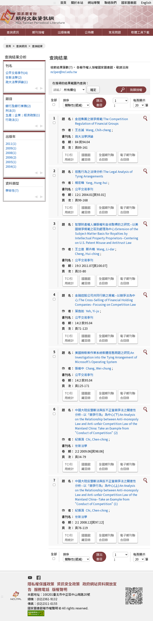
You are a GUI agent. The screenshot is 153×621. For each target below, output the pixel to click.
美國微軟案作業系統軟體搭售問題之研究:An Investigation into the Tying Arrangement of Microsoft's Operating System (106, 357)
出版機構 (64, 32)
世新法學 (81, 445)
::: (54, 2)
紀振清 (79, 439)
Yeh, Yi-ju (92, 311)
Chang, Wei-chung (98, 368)
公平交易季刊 (84, 189)
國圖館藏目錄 (86, 157)
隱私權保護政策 (41, 584)
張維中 (79, 368)
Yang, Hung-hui (96, 182)
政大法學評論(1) (17, 82)
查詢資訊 (13, 32)
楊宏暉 (79, 182)
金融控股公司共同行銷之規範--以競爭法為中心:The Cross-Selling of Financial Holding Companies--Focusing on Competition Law (105, 300)
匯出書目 (99, 102)
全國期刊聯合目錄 (106, 157)
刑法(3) (11, 110)
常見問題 (115, 32)
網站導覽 (94, 2)
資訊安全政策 (68, 584)
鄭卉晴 (90, 249)
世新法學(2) (14, 77)
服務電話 (41, 589)
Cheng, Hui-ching (87, 253)
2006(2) (11, 157)
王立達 (79, 249)
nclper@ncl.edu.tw (63, 71)
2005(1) (11, 162)
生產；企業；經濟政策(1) (23, 115)
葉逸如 (79, 311)
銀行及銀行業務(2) (18, 106)
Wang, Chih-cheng (98, 130)
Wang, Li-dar (105, 249)
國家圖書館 (128, 2)
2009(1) (11, 148)
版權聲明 (59, 589)
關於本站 (77, 2)
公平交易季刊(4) (17, 72)
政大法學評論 (84, 136)
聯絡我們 (110, 2)
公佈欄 (89, 32)
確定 (93, 89)
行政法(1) (12, 119)
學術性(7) (12, 190)
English (146, 2)
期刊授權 (38, 32)
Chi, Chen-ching (97, 439)
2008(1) (11, 152)
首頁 (63, 2)
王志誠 (79, 130)
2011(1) (11, 143)
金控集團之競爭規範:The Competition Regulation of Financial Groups (101, 121)
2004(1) (11, 166)
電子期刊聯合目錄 (127, 157)
